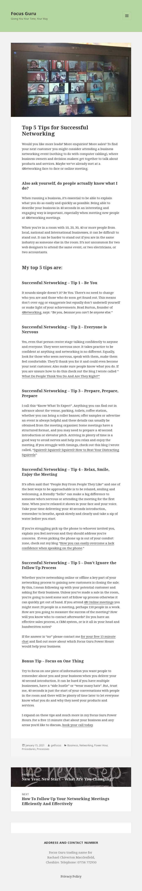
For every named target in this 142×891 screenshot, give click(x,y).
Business (72, 745)
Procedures (29, 749)
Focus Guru (23, 13)
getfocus (56, 745)
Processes (43, 749)
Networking (86, 745)
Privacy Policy (71, 876)
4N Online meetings (99, 602)
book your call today (77, 725)
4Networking (31, 312)
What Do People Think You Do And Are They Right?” (61, 376)
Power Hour (101, 745)
